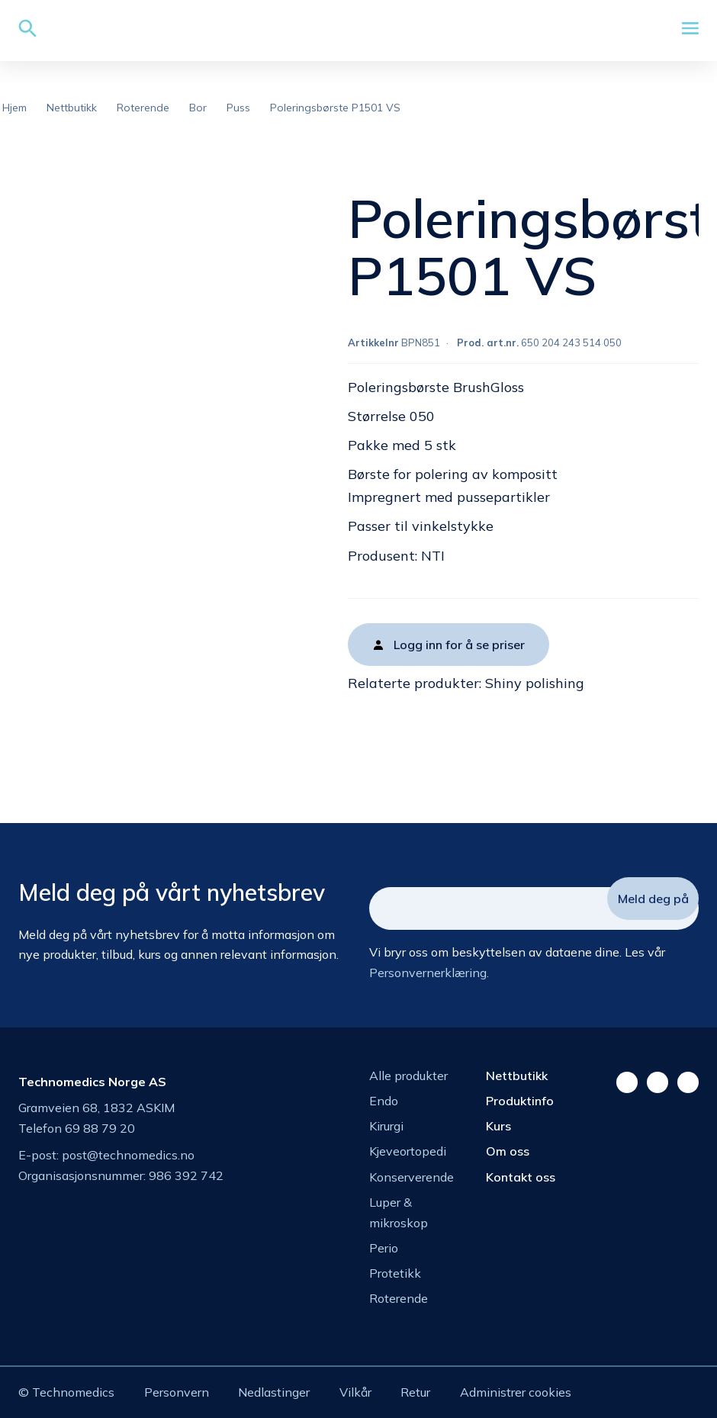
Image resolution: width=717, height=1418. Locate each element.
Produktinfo (520, 1100)
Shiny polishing (534, 683)
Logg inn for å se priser (459, 644)
